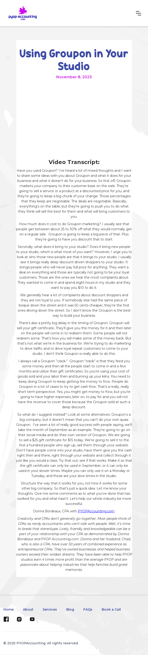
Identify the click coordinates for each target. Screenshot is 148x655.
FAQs (87, 609)
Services (50, 609)
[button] (138, 13)
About (28, 609)
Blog (70, 609)
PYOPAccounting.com (96, 511)
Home (8, 609)
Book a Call (111, 609)
